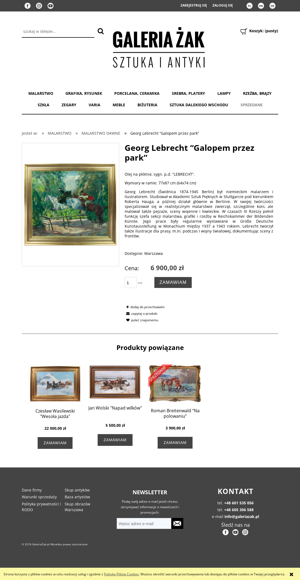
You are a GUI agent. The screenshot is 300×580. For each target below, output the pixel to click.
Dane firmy (32, 490)
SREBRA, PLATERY (188, 93)
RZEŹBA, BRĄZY (257, 93)
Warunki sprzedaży (39, 496)
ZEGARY (69, 104)
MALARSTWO (40, 93)
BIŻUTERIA (147, 104)
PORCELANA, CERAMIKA (137, 93)
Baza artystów (77, 496)
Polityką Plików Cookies (121, 574)
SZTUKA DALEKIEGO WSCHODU (199, 104)
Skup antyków (77, 490)
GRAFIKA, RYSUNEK (83, 93)
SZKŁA (43, 104)
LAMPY (224, 93)
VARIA (94, 104)
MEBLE (119, 104)
